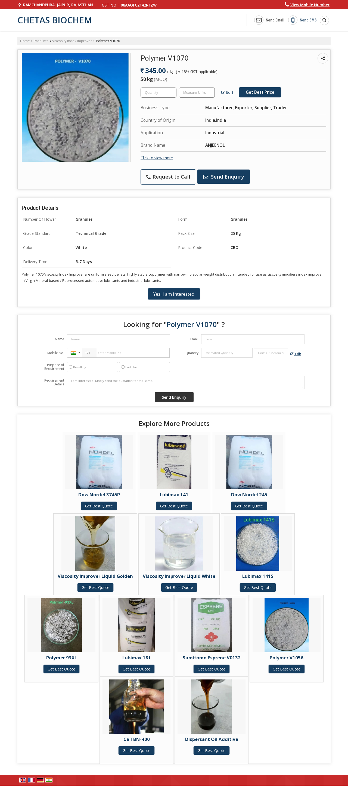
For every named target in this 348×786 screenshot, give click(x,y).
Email (194, 339)
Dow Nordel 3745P (99, 494)
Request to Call (168, 176)
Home (25, 41)
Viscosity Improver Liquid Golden (95, 576)
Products (41, 41)
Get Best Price (260, 92)
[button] (310, 4)
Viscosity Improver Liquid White (179, 576)
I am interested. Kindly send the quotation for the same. (185, 382)
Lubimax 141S (258, 576)
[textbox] (197, 93)
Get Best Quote (99, 506)
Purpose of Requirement (54, 367)
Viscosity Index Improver (72, 41)
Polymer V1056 (286, 657)
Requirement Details (54, 382)
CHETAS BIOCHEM (54, 20)
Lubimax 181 (136, 657)
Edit (227, 92)
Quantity (191, 353)
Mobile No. (55, 353)
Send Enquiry (223, 176)
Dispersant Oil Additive (211, 739)
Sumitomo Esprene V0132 (212, 657)
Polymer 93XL (61, 657)
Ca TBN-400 (136, 739)
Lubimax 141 (174, 494)
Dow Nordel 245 (249, 494)
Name (59, 339)
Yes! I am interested (174, 294)
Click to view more (157, 157)
